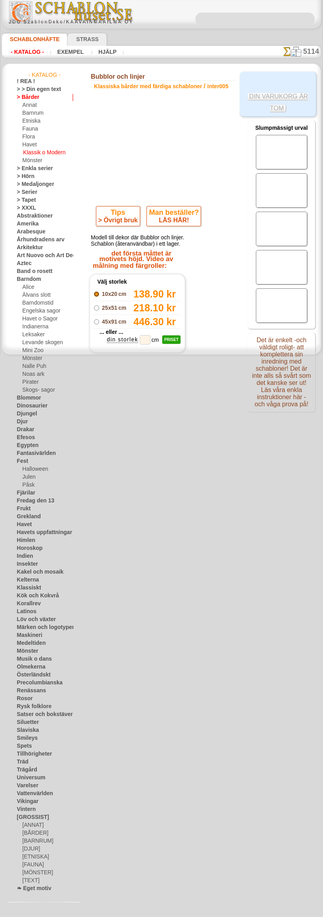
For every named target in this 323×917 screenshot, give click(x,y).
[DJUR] (31, 849)
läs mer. (211, 910)
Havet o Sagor (38, 318)
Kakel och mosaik (35, 572)
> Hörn (24, 176)
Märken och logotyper (41, 627)
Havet (29, 144)
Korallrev (27, 603)
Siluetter (26, 722)
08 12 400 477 (177, 541)
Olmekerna (28, 667)
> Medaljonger (32, 184)
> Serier (25, 192)
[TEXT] (30, 880)
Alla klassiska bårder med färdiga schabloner (161, 445)
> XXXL (24, 208)
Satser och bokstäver (40, 714)
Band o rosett (32, 271)
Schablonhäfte (30, 39)
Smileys (25, 738)
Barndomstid (37, 303)
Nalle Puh (33, 366)
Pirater (30, 382)
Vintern (25, 809)
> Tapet (24, 200)
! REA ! (24, 81)
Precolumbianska (35, 682)
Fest (21, 461)
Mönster (32, 160)
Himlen (24, 540)
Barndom (27, 279)
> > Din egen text (34, 89)
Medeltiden (29, 643)
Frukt (23, 508)
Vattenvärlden (32, 793)
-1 (132, 427)
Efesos (24, 437)
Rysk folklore (31, 706)
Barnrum (32, 113)
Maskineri (28, 635)
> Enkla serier (31, 168)
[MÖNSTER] (36, 872)
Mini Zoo (32, 350)
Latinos (25, 611)
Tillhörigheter (31, 754)
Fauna (29, 129)
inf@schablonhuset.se (180, 555)
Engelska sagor (39, 311)
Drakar (24, 429)
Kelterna (26, 580)
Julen (28, 477)
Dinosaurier (30, 405)
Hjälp (97, 52)
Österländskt (31, 674)
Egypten (25, 445)
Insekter (26, 564)
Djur (21, 421)
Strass (75, 39)
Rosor (23, 698)
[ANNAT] (32, 825)
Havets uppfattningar (40, 532)
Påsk (28, 485)
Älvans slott (36, 295)
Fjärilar (25, 492)
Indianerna (34, 326)
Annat (29, 105)
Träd (21, 761)
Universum (28, 777)
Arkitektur (28, 247)
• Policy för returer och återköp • (163, 634)
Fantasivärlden (33, 453)
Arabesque (28, 231)
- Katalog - (25, 52)
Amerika (26, 223)
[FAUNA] (32, 864)
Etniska (31, 121)
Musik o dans (31, 659)
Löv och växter (33, 619)
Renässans (29, 690)
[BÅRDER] (34, 833)
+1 (190, 427)
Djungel (25, 413)
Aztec (23, 263)
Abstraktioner (32, 216)
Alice (28, 287)
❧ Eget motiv (31, 888)
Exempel (64, 52)
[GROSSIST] (30, 817)
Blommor (27, 398)
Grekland (27, 516)
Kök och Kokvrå (34, 595)
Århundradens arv (36, 239)
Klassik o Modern (42, 152)
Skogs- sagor (36, 390)
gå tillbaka (161, 427)
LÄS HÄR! (173, 222)
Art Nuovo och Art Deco (43, 255)
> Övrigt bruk (119, 222)
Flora (28, 136)
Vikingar (26, 801)
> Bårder (26, 97)
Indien (23, 556)
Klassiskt (27, 587)
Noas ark (32, 374)
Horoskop (27, 548)
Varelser (26, 785)
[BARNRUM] (37, 841)
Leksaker (32, 334)
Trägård (25, 769)
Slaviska (26, 730)
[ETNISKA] (34, 856)
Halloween (34, 469)
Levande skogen (40, 342)
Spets (23, 746)
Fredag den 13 (32, 500)
